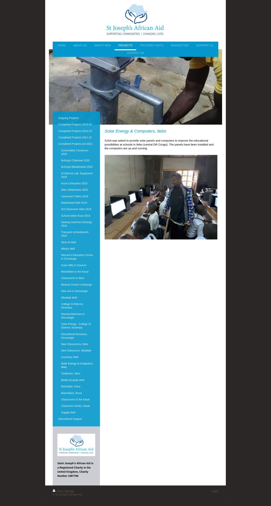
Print (58, 490)
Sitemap (69, 490)
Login (215, 490)
